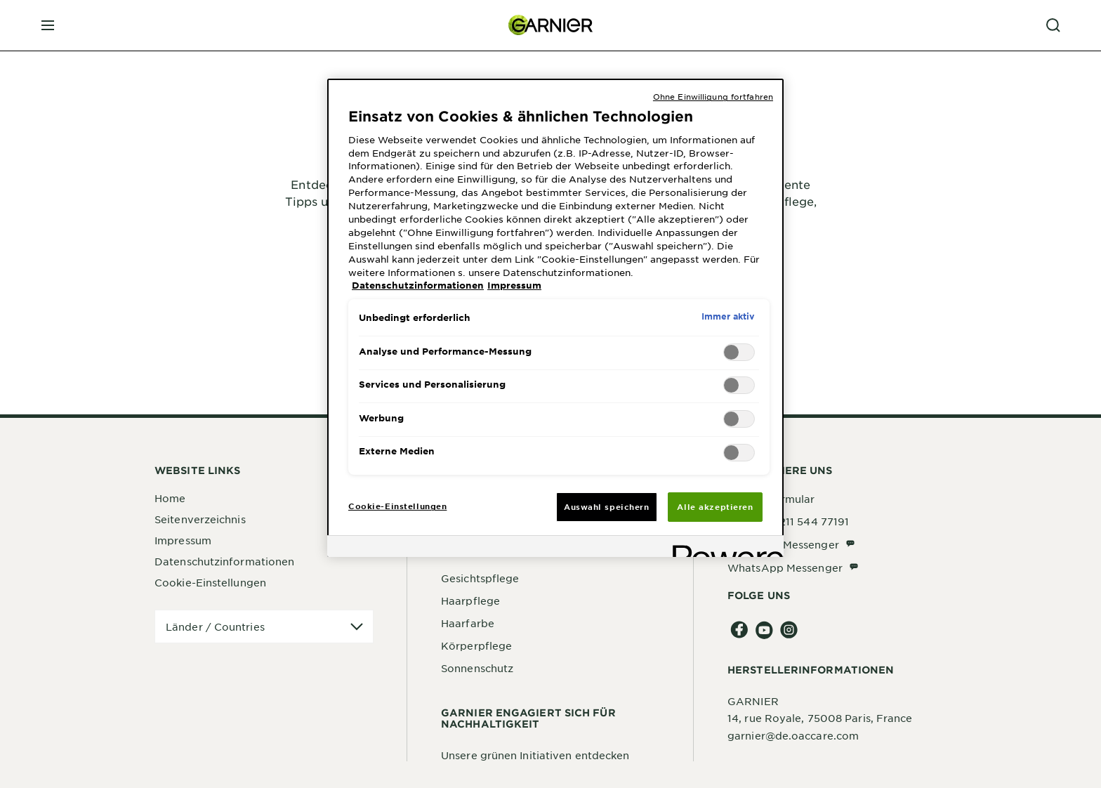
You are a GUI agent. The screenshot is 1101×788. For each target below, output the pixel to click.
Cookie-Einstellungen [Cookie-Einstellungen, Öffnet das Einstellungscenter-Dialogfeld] (397, 506)
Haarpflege (470, 600)
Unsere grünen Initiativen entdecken (535, 755)
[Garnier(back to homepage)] (550, 25)
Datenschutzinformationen (224, 561)
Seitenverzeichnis (200, 519)
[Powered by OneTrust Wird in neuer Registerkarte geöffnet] (723, 548)
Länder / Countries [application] (215, 626)
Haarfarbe (467, 623)
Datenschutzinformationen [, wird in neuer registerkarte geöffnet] (418, 285)
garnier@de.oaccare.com (793, 735)
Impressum (182, 540)
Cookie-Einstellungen (210, 582)
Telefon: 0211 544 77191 (788, 521)
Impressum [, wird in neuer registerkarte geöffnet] (514, 285)
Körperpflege (476, 645)
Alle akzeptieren (715, 506)
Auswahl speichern (607, 506)
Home (169, 498)
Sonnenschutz (477, 668)
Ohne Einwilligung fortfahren (713, 96)
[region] (555, 318)
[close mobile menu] (47, 25)
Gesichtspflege (480, 578)
